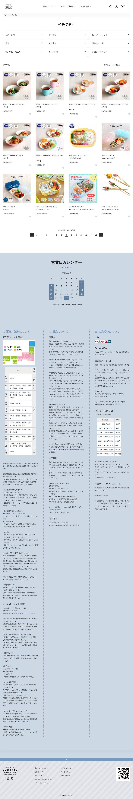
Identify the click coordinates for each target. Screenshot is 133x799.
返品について (39, 772)
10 (81, 235)
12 (96, 235)
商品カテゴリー (48, 6)
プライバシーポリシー (42, 783)
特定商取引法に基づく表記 (44, 779)
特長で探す (13, 15)
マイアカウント (66, 768)
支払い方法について (41, 775)
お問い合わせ (65, 775)
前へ (32, 235)
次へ (101, 235)
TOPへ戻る (66, 759)
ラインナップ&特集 (66, 6)
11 (86, 235)
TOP (5, 15)
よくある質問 (84, 6)
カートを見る (65, 772)
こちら (55, 512)
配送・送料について (41, 768)
